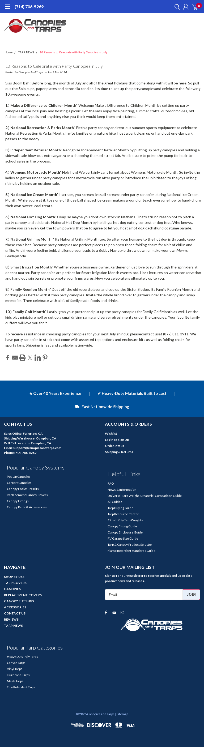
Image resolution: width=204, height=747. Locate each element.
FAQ (111, 483)
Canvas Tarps (16, 663)
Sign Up (123, 440)
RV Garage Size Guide (123, 538)
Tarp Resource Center (123, 514)
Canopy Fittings (18, 501)
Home (9, 52)
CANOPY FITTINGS (19, 601)
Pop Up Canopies (19, 477)
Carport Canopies (19, 483)
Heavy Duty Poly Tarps (22, 657)
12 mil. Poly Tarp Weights (125, 520)
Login (109, 440)
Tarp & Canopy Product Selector (130, 545)
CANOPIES (12, 589)
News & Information (122, 490)
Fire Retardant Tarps (21, 687)
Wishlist (111, 434)
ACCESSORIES (15, 607)
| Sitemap (121, 714)
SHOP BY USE (14, 577)
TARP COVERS (15, 583)
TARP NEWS (26, 52)
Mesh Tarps (15, 681)
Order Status (114, 446)
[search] (176, 6)
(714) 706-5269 (29, 6)
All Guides (115, 502)
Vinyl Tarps (14, 669)
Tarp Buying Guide (120, 508)
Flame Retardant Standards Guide (131, 551)
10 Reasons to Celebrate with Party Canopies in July (73, 52)
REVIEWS (11, 619)
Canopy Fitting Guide (122, 526)
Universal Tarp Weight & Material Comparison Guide (145, 496)
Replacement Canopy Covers (27, 495)
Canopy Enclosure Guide (125, 532)
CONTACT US (15, 613)
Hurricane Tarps (18, 675)
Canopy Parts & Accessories (27, 507)
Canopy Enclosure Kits (23, 489)
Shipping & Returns (119, 452)
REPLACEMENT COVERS (23, 595)
